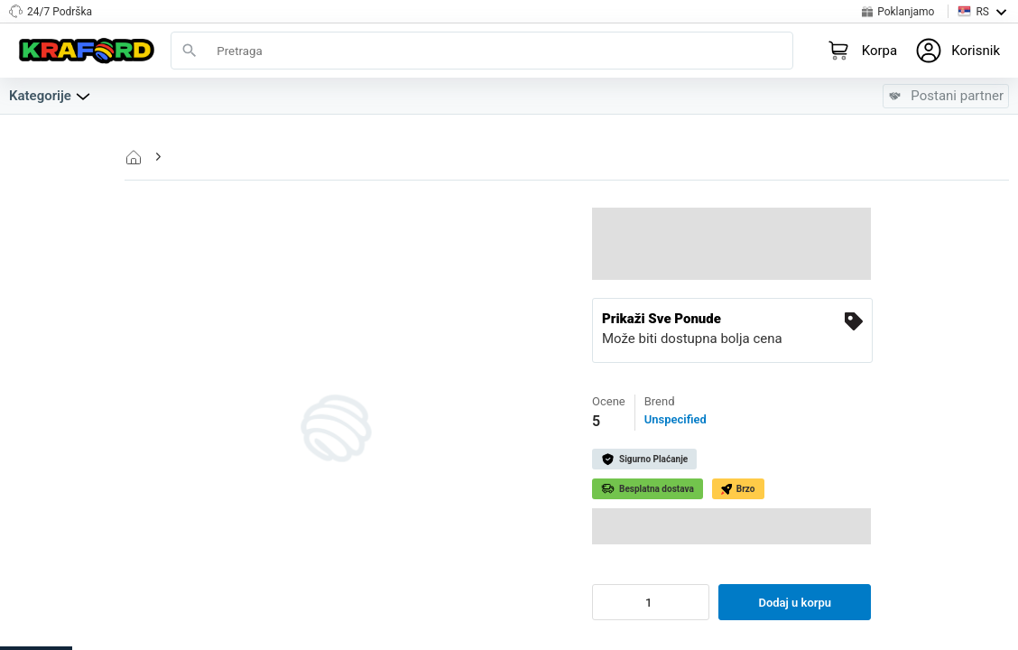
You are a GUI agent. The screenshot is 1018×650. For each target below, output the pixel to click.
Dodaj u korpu (794, 602)
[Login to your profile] (957, 50)
